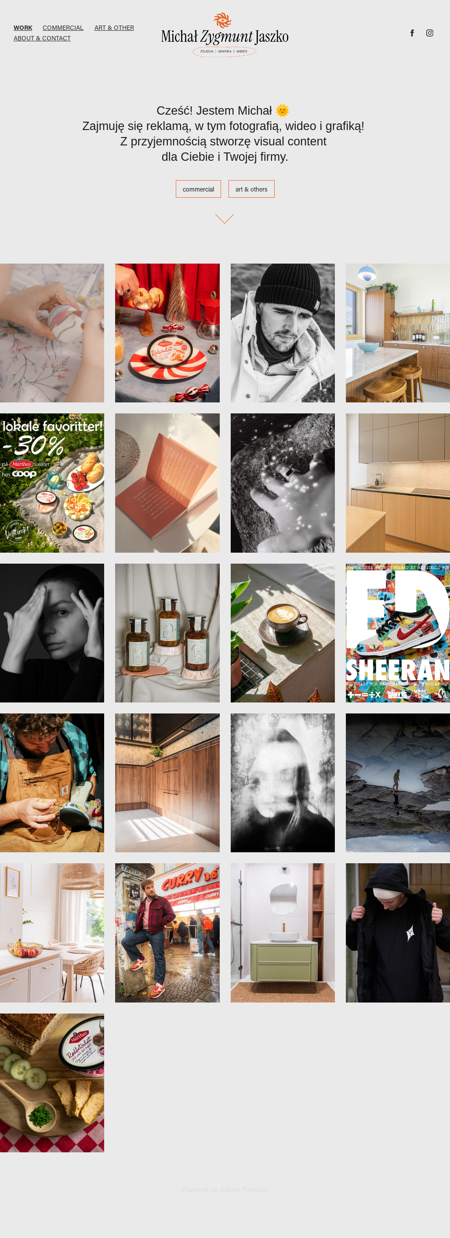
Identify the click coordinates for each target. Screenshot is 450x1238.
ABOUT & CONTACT (42, 38)
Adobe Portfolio (244, 1189)
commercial (198, 189)
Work (23, 27)
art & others (252, 189)
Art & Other (114, 27)
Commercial (63, 27)
